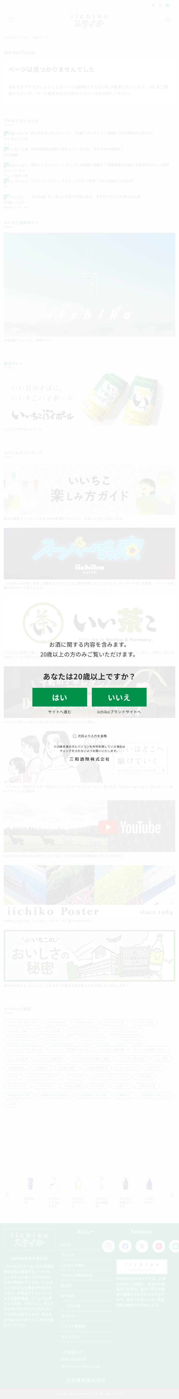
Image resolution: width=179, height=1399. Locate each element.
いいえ (119, 697)
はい (60, 697)
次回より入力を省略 (90, 736)
